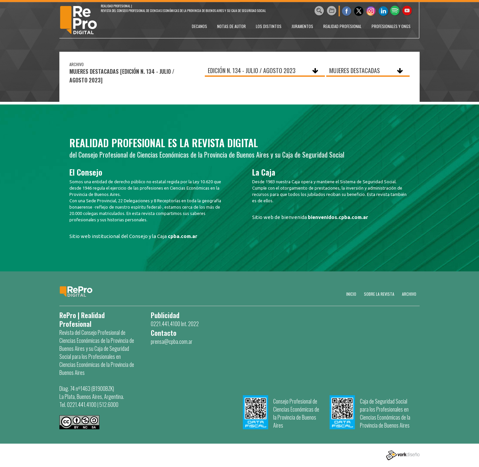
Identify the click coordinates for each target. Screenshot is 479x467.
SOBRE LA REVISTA (379, 294)
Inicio (351, 294)
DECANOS (199, 26)
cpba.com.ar (182, 236)
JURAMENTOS (302, 26)
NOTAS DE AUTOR (231, 26)
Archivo (409, 294)
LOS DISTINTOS (269, 26)
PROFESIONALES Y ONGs (391, 26)
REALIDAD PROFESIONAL (342, 26)
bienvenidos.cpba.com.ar (338, 217)
